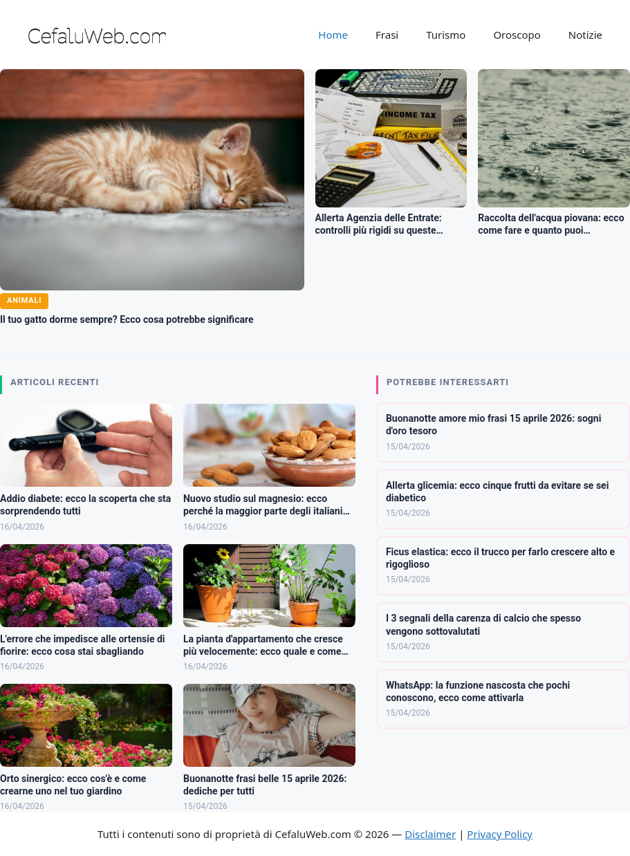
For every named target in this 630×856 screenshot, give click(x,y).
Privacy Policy (499, 834)
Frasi (387, 34)
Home (333, 34)
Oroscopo (516, 34)
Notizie (585, 34)
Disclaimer (430, 834)
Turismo (445, 34)
